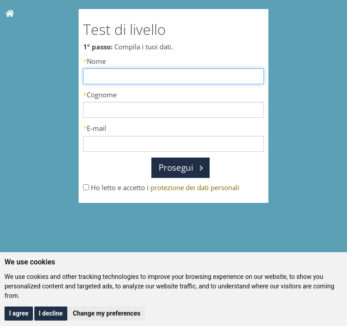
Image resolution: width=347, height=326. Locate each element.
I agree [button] (18, 313)
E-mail (94, 128)
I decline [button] (51, 313)
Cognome (100, 94)
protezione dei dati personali (194, 187)
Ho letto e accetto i (161, 187)
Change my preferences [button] (106, 313)
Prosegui (176, 167)
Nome (94, 61)
